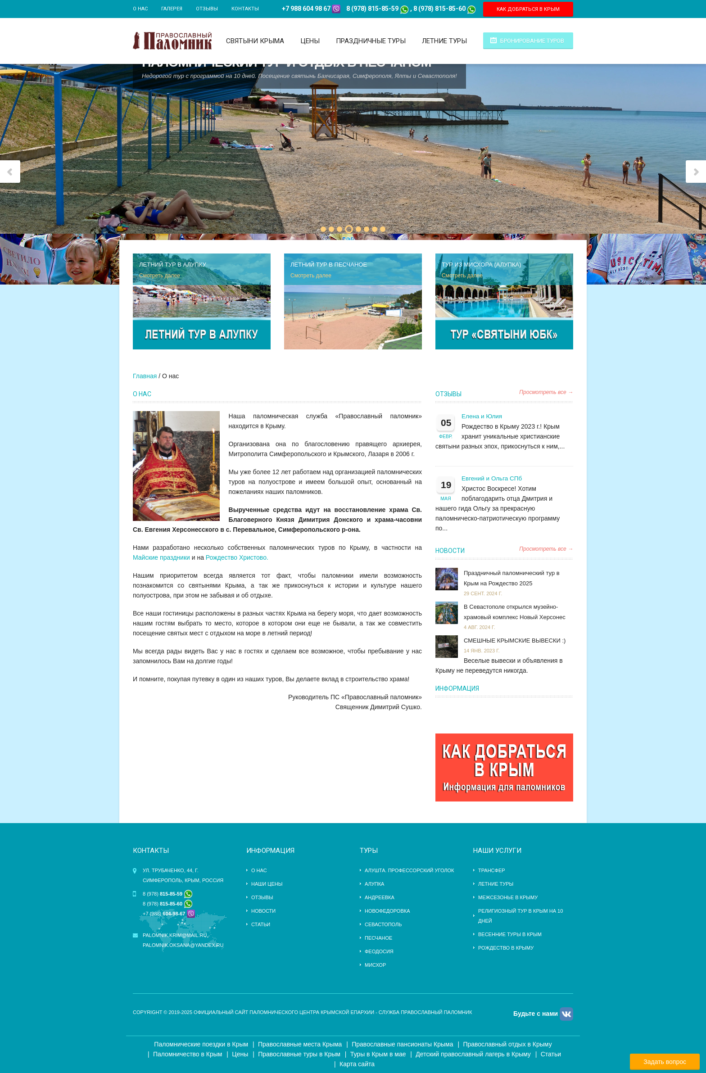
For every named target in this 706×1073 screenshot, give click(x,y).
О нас (140, 9)
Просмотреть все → (546, 392)
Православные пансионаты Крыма (402, 1044)
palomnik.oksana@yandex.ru (183, 945)
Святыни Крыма (255, 41)
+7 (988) (164, 913)
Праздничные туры (371, 41)
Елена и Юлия (482, 416)
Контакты (245, 9)
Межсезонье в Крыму (508, 897)
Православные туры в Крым (299, 1054)
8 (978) (168, 893)
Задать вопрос (664, 1061)
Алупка (374, 884)
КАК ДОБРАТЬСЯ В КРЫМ (528, 9)
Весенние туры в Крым (510, 934)
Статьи (260, 924)
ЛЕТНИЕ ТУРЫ (495, 884)
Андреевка (379, 897)
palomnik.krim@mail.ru (175, 935)
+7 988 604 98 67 (306, 8)
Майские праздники (161, 557)
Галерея (171, 9)
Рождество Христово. (237, 557)
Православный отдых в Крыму (507, 1044)
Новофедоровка (387, 911)
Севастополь (383, 924)
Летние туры (444, 41)
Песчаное (378, 938)
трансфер (491, 870)
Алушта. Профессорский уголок (409, 870)
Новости (450, 550)
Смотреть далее (159, 275)
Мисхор (375, 965)
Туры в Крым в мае (378, 1054)
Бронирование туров (532, 40)
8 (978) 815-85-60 (439, 8)
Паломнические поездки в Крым (201, 1044)
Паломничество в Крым (187, 1054)
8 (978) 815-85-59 (372, 8)
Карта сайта (357, 1064)
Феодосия (379, 951)
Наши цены (266, 884)
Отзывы (207, 9)
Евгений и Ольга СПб (492, 478)
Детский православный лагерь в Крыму (473, 1054)
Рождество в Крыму (506, 948)
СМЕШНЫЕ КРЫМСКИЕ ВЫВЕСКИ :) (515, 640)
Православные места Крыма (300, 1044)
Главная (145, 376)
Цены (310, 41)
